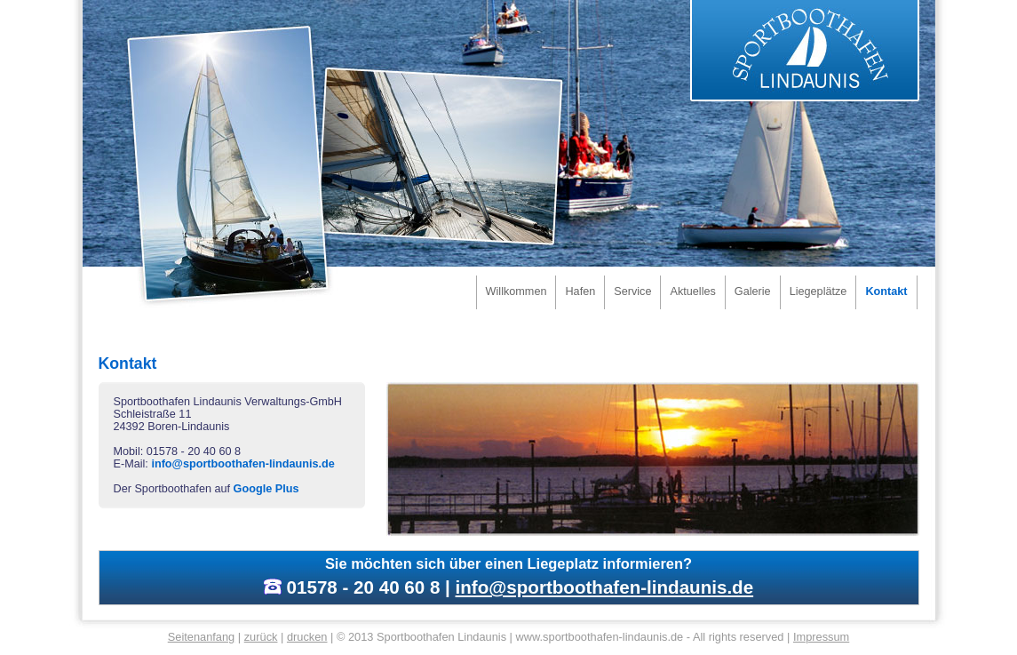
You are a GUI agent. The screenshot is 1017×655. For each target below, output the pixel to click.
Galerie (753, 291)
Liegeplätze (818, 291)
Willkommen (516, 291)
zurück (261, 636)
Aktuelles (692, 291)
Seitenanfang (201, 636)
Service (632, 291)
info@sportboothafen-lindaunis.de (242, 464)
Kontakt (886, 291)
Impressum (821, 636)
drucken (307, 636)
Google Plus (266, 489)
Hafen (580, 291)
